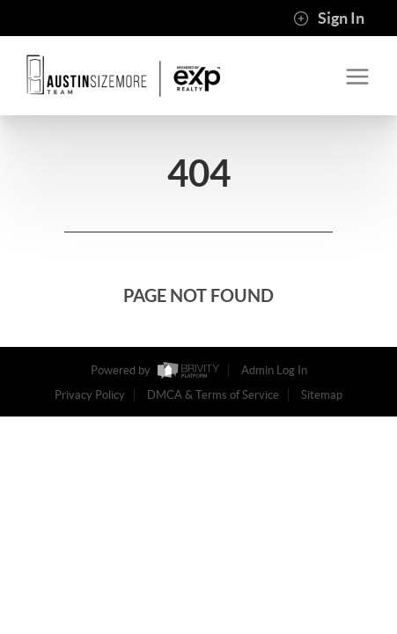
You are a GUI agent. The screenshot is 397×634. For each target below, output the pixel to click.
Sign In (328, 18)
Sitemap (321, 395)
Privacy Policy (90, 395)
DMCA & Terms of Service (213, 395)
